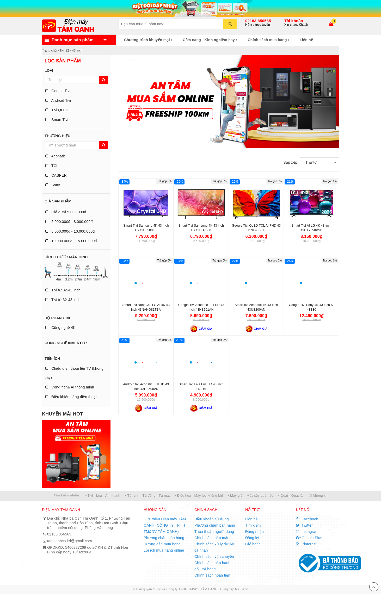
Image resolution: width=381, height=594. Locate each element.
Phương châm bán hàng (164, 538)
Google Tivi (57, 91)
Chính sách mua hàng (268, 40)
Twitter (304, 525)
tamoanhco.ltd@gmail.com (69, 541)
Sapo (244, 589)
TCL (51, 166)
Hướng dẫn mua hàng (162, 544)
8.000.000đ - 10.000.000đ (70, 231)
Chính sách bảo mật (211, 538)
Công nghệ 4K (60, 327)
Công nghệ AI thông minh (69, 387)
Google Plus (309, 538)
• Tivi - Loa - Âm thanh (102, 495)
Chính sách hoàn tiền (212, 575)
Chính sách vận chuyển (214, 556)
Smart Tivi (56, 120)
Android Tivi (58, 100)
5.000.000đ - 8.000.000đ (69, 222)
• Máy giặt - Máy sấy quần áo (250, 495)
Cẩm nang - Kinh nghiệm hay (210, 40)
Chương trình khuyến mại (148, 40)
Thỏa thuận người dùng (214, 531)
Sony (52, 185)
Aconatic (55, 156)
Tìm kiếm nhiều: (67, 495)
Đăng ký (252, 538)
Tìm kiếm (253, 525)
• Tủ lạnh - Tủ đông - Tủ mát (147, 495)
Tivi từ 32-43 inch (63, 290)
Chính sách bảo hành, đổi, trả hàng (212, 566)
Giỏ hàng (253, 544)
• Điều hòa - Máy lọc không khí (199, 495)
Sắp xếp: (290, 162)
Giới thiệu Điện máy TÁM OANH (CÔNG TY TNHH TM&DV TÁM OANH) (165, 525)
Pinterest (306, 544)
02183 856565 (258, 20)
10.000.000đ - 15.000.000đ (71, 241)
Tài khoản (293, 20)
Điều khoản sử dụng (211, 519)
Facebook (307, 519)
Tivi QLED (56, 110)
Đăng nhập (254, 531)
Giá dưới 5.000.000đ (65, 212)
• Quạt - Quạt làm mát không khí (303, 495)
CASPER (56, 175)
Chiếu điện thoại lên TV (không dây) (74, 373)
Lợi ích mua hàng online (164, 550)
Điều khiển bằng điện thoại (71, 397)
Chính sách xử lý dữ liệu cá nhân (214, 547)
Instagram (307, 531)
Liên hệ (306, 40)
